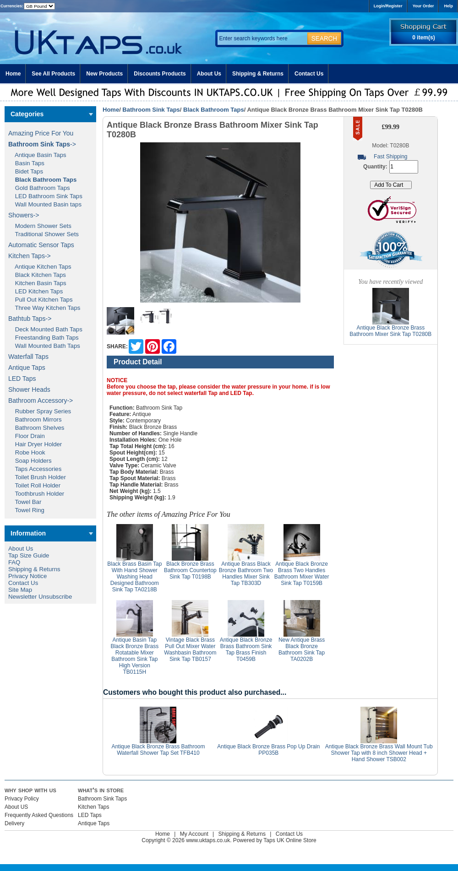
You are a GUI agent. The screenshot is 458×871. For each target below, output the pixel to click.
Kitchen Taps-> (29, 256)
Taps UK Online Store (289, 840)
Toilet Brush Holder (37, 477)
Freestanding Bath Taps (43, 337)
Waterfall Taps (28, 356)
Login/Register (388, 6)
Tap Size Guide (28, 555)
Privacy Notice (27, 576)
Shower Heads (29, 389)
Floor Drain (26, 436)
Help (448, 6)
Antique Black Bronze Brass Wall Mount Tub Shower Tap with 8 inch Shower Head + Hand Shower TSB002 (379, 753)
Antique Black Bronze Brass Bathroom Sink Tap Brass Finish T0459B (246, 649)
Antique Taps (26, 367)
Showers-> (23, 215)
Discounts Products (159, 73)
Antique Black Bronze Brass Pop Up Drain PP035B (268, 749)
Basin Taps (26, 163)
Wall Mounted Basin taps (45, 204)
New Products (104, 73)
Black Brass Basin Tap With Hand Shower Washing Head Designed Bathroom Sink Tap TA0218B (134, 577)
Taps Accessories (34, 468)
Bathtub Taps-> (29, 318)
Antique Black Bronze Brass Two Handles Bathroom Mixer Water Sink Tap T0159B (301, 573)
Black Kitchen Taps (37, 274)
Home (13, 73)
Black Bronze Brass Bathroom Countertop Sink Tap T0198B (190, 570)
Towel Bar (24, 501)
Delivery (14, 823)
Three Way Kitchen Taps (44, 307)
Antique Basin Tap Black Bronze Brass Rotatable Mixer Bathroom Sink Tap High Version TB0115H (134, 656)
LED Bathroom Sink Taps (45, 196)
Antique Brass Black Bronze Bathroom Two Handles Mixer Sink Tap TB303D (246, 573)
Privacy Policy (22, 798)
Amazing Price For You (40, 133)
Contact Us (308, 73)
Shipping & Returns (258, 73)
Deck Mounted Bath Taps (45, 329)
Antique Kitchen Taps (39, 266)
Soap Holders (30, 460)
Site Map (20, 589)
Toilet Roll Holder (34, 485)
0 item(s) (423, 37)
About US (16, 807)
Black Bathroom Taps (213, 109)
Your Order (423, 6)
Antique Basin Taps (37, 154)
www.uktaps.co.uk (208, 840)
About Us (209, 73)
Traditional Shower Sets (43, 234)
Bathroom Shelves (36, 427)
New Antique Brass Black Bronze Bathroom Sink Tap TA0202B (301, 649)
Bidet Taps (25, 171)
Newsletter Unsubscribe (40, 596)
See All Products (53, 73)
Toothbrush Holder (36, 493)
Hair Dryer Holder (35, 444)
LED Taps (22, 378)
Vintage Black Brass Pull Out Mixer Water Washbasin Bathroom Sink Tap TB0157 (190, 649)
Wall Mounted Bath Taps (44, 345)
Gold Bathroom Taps (39, 187)
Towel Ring (26, 510)
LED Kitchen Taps (35, 291)
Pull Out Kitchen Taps (40, 299)
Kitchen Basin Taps (37, 283)
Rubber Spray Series (39, 411)
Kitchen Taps (93, 807)
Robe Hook (26, 452)
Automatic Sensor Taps (41, 245)
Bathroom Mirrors (35, 419)
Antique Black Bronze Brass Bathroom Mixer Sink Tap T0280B (390, 331)
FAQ (14, 562)
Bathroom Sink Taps (151, 109)
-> (42, 144)
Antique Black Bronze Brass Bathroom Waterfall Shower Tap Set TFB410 (158, 749)
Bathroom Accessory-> (40, 400)
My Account (194, 834)
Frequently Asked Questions (39, 815)
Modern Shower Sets (39, 225)
